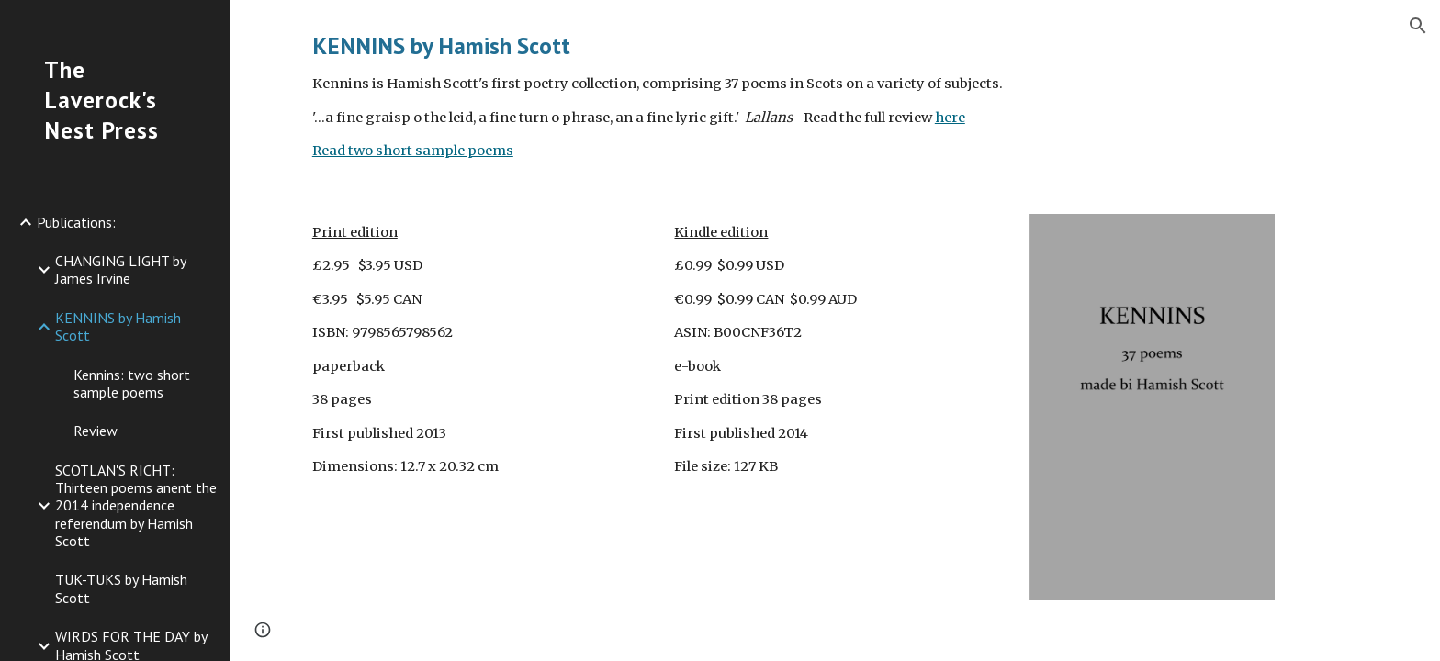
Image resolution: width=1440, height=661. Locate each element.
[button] (1418, 26)
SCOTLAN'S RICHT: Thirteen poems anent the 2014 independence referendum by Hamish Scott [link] (136, 505)
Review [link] (95, 430)
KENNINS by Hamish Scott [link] (118, 326)
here (950, 117)
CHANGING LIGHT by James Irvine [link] (120, 269)
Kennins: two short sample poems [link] (131, 383)
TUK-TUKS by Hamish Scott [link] (121, 588)
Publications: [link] (76, 222)
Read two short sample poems (412, 150)
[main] (835, 96)
